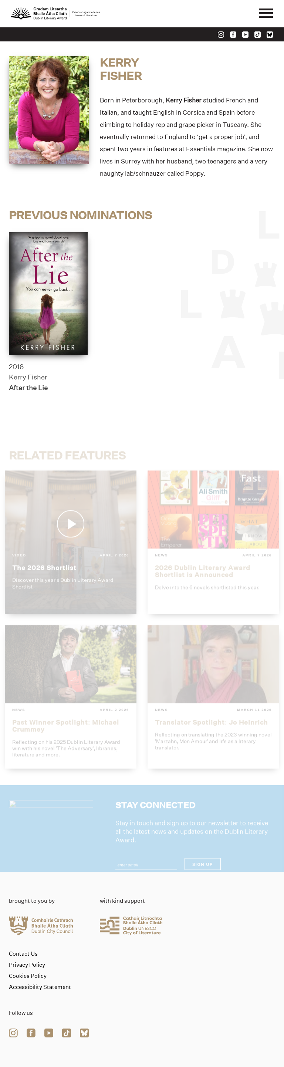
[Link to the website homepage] (55, 13)
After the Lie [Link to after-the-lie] (28, 388)
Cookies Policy (28, 976)
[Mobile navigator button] (266, 14)
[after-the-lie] (48, 293)
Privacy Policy (27, 965)
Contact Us (23, 953)
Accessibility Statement (40, 987)
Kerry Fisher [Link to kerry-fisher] (28, 378)
